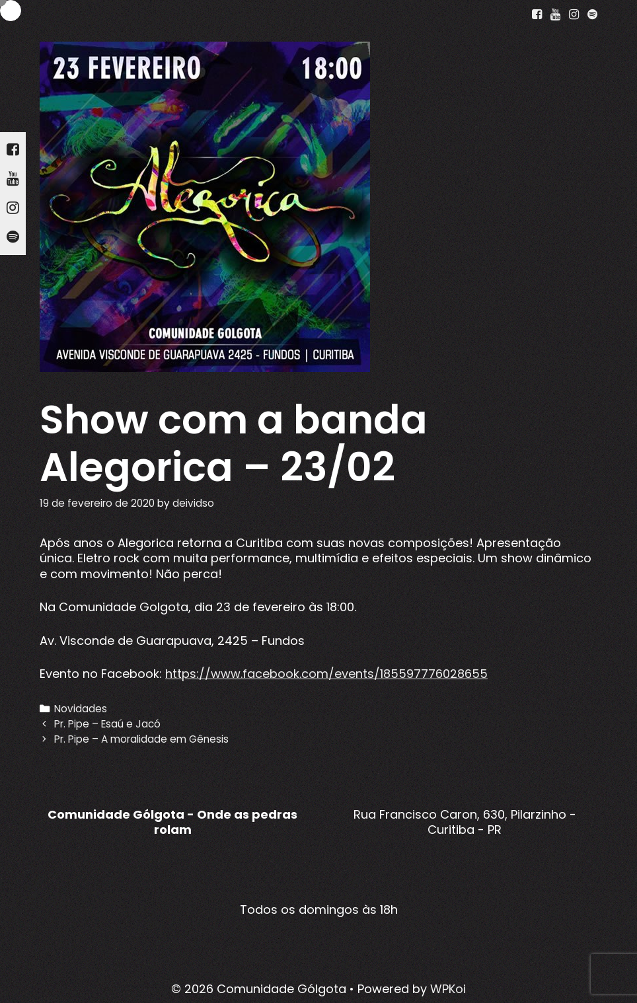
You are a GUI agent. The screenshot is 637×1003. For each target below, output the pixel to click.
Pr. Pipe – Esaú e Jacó (107, 724)
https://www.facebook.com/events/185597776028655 (326, 673)
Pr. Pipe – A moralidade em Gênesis (141, 739)
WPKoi (448, 989)
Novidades (80, 709)
